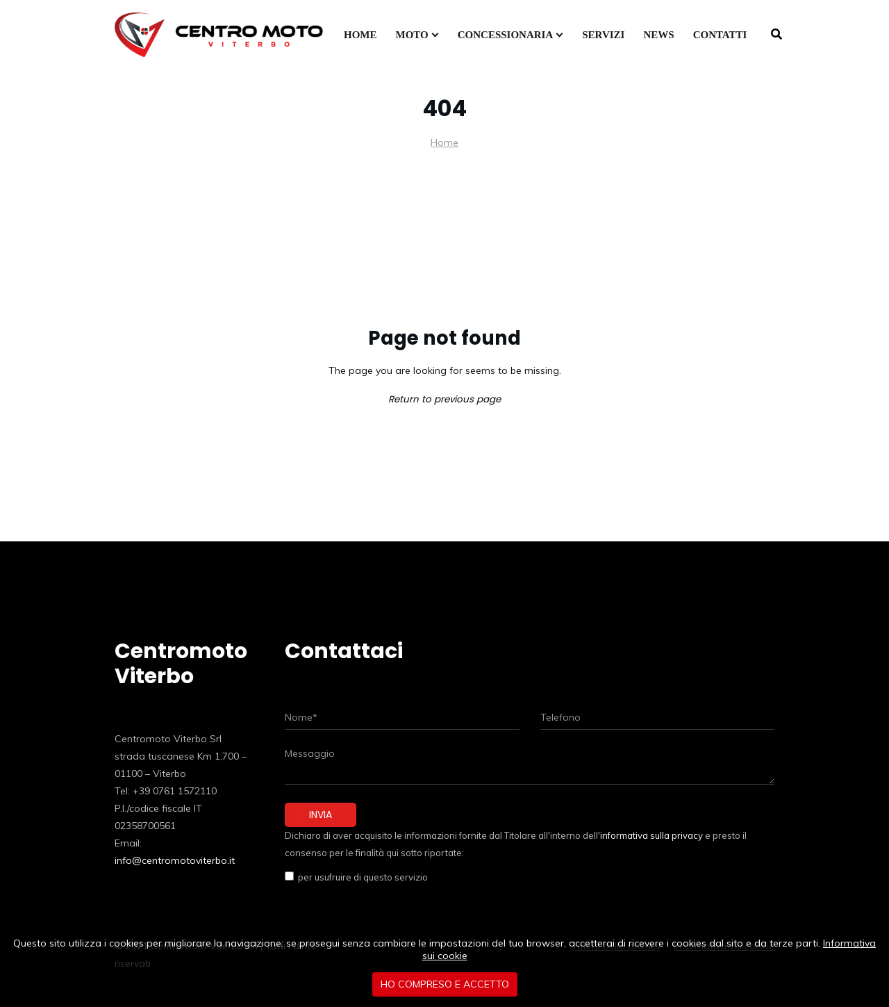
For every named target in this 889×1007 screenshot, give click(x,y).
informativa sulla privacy (651, 835)
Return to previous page (444, 399)
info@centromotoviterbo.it (175, 860)
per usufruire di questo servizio (361, 877)
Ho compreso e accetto (445, 984)
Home (444, 142)
